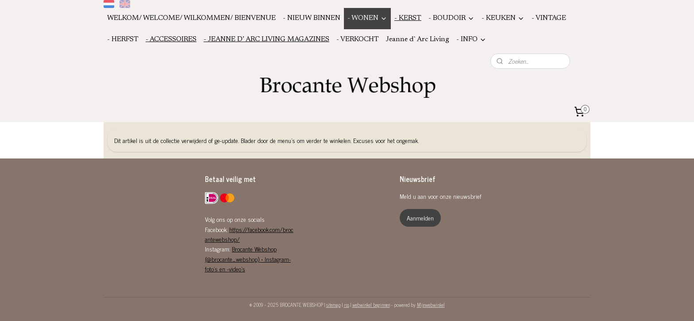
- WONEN (367, 18)
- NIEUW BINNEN (311, 18)
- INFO (471, 39)
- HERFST (123, 39)
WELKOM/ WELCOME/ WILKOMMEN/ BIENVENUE (191, 18)
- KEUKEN (503, 18)
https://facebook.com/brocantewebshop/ (249, 234)
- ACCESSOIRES (171, 39)
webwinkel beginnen (371, 305)
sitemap (333, 305)
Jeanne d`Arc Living (417, 39)
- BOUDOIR (451, 18)
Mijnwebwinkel (431, 305)
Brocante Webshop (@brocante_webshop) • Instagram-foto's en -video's (248, 259)
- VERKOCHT (357, 39)
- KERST (407, 18)
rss (346, 305)
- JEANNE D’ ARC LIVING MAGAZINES (266, 39)
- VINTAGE (549, 18)
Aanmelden (420, 218)
